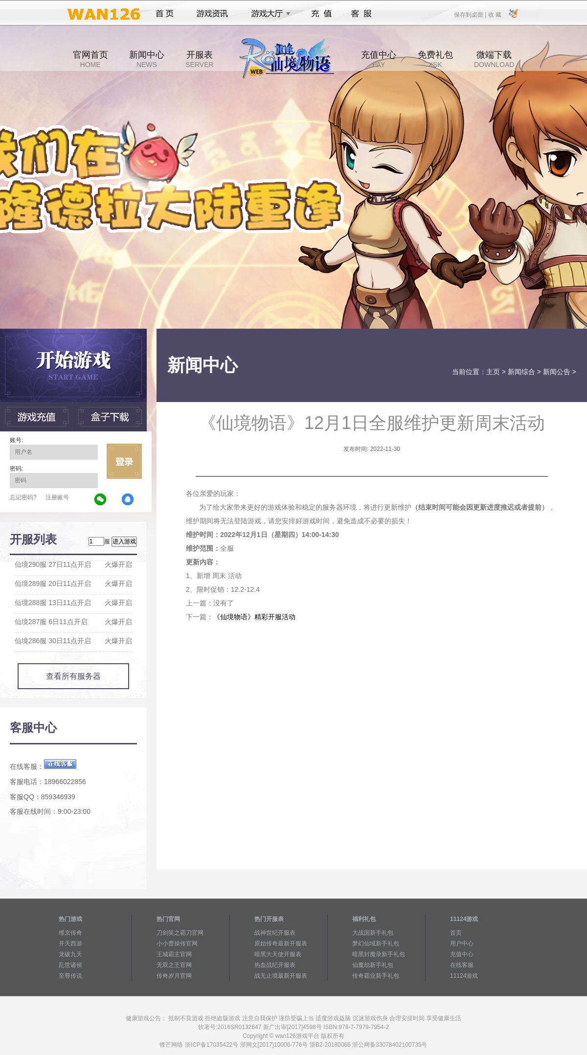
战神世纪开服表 (274, 932)
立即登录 (124, 461)
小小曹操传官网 (177, 943)
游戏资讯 (212, 13)
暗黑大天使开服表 (277, 954)
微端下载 (494, 59)
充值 (321, 13)
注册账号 (57, 497)
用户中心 (462, 943)
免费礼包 (435, 59)
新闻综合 (521, 372)
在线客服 (462, 965)
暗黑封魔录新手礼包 (378, 954)
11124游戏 (464, 975)
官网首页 (90, 59)
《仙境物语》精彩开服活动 (254, 617)
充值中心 (378, 59)
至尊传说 (70, 975)
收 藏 (494, 14)
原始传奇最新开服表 (280, 943)
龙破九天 (70, 954)
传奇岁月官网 (174, 975)
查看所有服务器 (73, 676)
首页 (164, 13)
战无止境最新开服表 (280, 975)
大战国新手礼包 (372, 932)
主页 (493, 372)
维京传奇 (70, 932)
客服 (361, 13)
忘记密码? (23, 497)
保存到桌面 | (470, 14)
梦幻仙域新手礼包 (375, 943)
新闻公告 (556, 372)
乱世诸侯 (70, 965)
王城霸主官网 (174, 954)
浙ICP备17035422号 (211, 1044)
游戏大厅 (268, 13)
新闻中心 (146, 59)
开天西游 (70, 943)
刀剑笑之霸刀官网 (180, 932)
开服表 (199, 59)
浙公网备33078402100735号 (389, 1044)
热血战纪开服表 (274, 965)
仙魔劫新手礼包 (372, 965)
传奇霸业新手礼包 (375, 975)
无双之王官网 (174, 965)
